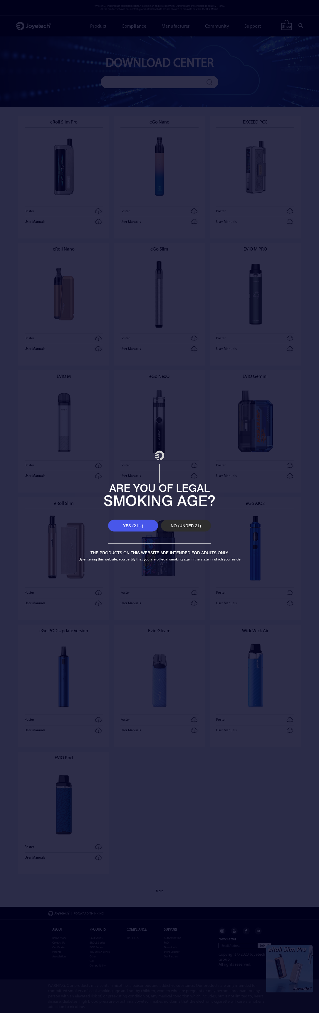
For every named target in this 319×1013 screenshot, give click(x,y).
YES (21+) (133, 525)
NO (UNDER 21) (186, 525)
